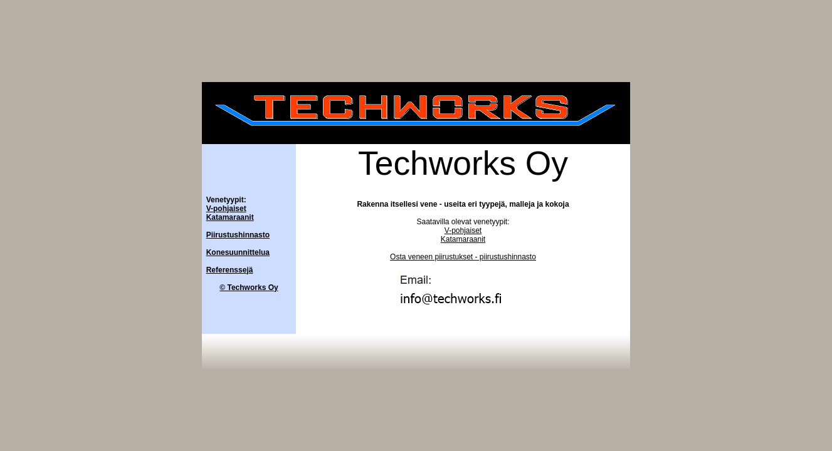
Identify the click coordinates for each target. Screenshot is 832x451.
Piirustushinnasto (238, 235)
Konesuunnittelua (238, 252)
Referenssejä (229, 270)
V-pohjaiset (226, 208)
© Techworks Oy (248, 287)
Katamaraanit (230, 217)
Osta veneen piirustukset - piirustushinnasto (463, 256)
